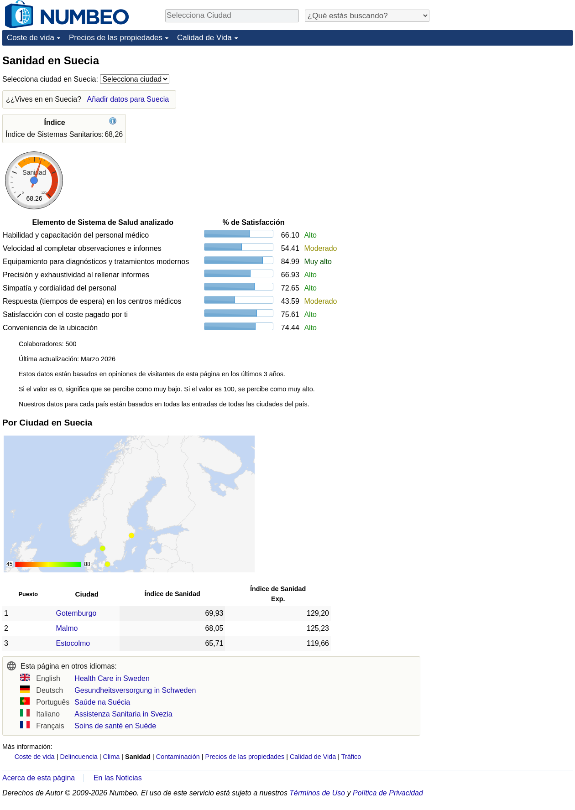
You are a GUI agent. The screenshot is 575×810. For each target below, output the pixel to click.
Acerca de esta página (38, 778)
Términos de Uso (317, 793)
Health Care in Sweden (112, 678)
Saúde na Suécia (102, 702)
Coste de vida (30, 37)
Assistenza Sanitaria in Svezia (123, 714)
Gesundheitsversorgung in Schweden (135, 690)
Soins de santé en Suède (115, 726)
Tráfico (351, 756)
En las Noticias (118, 778)
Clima (111, 756)
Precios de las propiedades (115, 37)
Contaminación (178, 756)
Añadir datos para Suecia (128, 99)
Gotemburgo (76, 613)
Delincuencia (78, 756)
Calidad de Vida (204, 37)
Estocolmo (73, 643)
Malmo (67, 628)
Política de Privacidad (388, 793)
